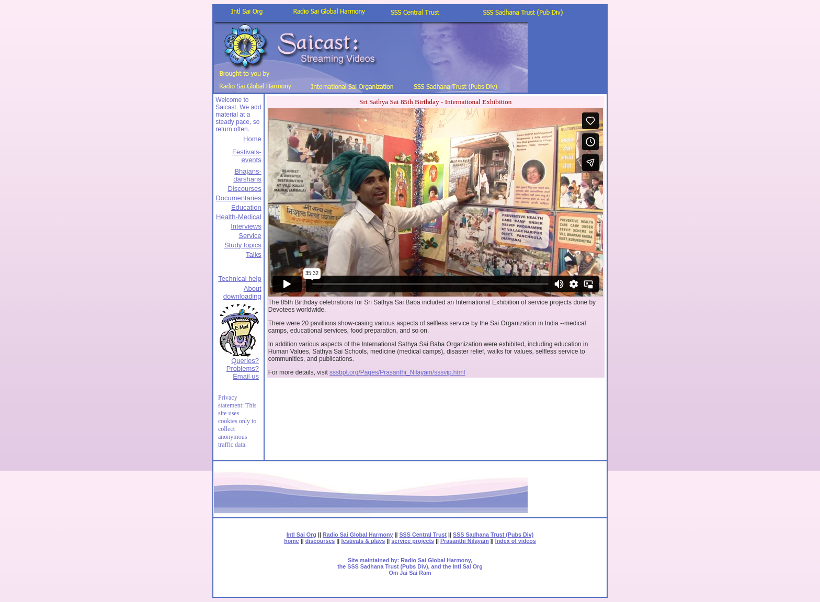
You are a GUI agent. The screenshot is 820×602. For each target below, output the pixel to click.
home (291, 541)
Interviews (246, 226)
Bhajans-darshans (247, 175)
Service (249, 236)
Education (246, 207)
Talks (253, 254)
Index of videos (515, 541)
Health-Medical (238, 217)
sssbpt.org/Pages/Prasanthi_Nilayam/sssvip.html (397, 372)
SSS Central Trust (423, 534)
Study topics (242, 245)
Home (252, 139)
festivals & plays (363, 541)
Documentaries (238, 198)
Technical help (239, 278)
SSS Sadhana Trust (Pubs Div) (493, 534)
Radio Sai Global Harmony (358, 534)
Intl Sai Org (301, 534)
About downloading (242, 292)
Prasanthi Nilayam (464, 541)
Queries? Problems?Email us (242, 368)
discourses (320, 541)
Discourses (244, 188)
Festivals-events (246, 156)
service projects (412, 541)
